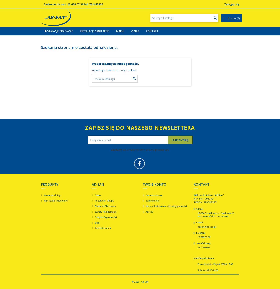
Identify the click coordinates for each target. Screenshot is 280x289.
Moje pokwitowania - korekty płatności (166, 206)
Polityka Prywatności (105, 217)
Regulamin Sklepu (104, 200)
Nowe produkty (51, 195)
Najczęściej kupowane (55, 200)
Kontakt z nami (102, 228)
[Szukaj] (184, 18)
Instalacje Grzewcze (58, 31)
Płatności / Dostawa (105, 206)
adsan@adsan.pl (207, 226)
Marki (120, 31)
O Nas (135, 31)
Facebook (139, 164)
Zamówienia (152, 200)
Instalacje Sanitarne (94, 31)
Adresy (149, 211)
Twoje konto (154, 184)
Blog (96, 222)
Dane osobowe (153, 195)
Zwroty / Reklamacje (105, 211)
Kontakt (152, 31)
